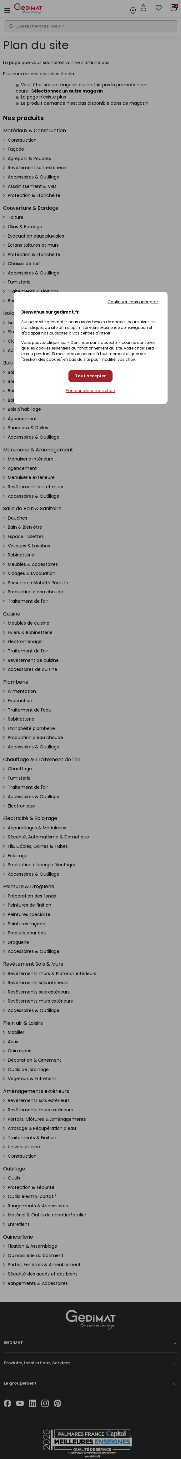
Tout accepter (90, 376)
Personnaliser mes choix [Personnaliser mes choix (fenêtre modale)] (90, 390)
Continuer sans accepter (133, 302)
